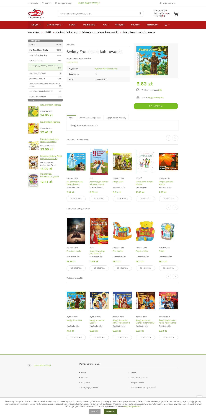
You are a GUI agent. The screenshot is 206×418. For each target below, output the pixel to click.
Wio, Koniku (118, 251)
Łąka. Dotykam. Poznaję (50, 105)
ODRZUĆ (94, 411)
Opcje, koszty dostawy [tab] (116, 117)
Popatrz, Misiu (142, 251)
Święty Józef (118, 181)
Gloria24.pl (33, 32)
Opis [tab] (71, 117)
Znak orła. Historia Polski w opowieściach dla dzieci (51, 158)
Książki (34, 24)
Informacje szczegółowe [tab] (90, 117)
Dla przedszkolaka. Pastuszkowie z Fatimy (75, 184)
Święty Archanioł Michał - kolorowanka (145, 321)
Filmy (72, 24)
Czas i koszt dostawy (139, 377)
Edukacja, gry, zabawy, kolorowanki (100, 32)
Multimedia (89, 24)
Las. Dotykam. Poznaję (50, 122)
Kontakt (84, 377)
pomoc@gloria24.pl (42, 365)
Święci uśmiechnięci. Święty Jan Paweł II (49, 140)
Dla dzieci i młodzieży (66, 32)
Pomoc (133, 372)
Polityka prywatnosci (89, 388)
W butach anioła (74, 251)
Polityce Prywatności (132, 406)
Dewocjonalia (54, 24)
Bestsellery (152, 24)
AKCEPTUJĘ (110, 411)
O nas (83, 372)
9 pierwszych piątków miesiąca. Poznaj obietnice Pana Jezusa (99, 185)
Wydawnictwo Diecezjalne (105, 68)
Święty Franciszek (74, 320)
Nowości (135, 24)
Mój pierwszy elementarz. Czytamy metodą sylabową (49, 176)
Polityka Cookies (137, 383)
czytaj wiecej (72, 62)
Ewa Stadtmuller (82, 58)
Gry (105, 24)
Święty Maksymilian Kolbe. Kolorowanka (167, 321)
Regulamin (85, 383)
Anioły (161, 251)
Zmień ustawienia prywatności (143, 388)
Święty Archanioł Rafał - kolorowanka (121, 321)
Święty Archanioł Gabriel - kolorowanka (97, 323)
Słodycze (120, 24)
